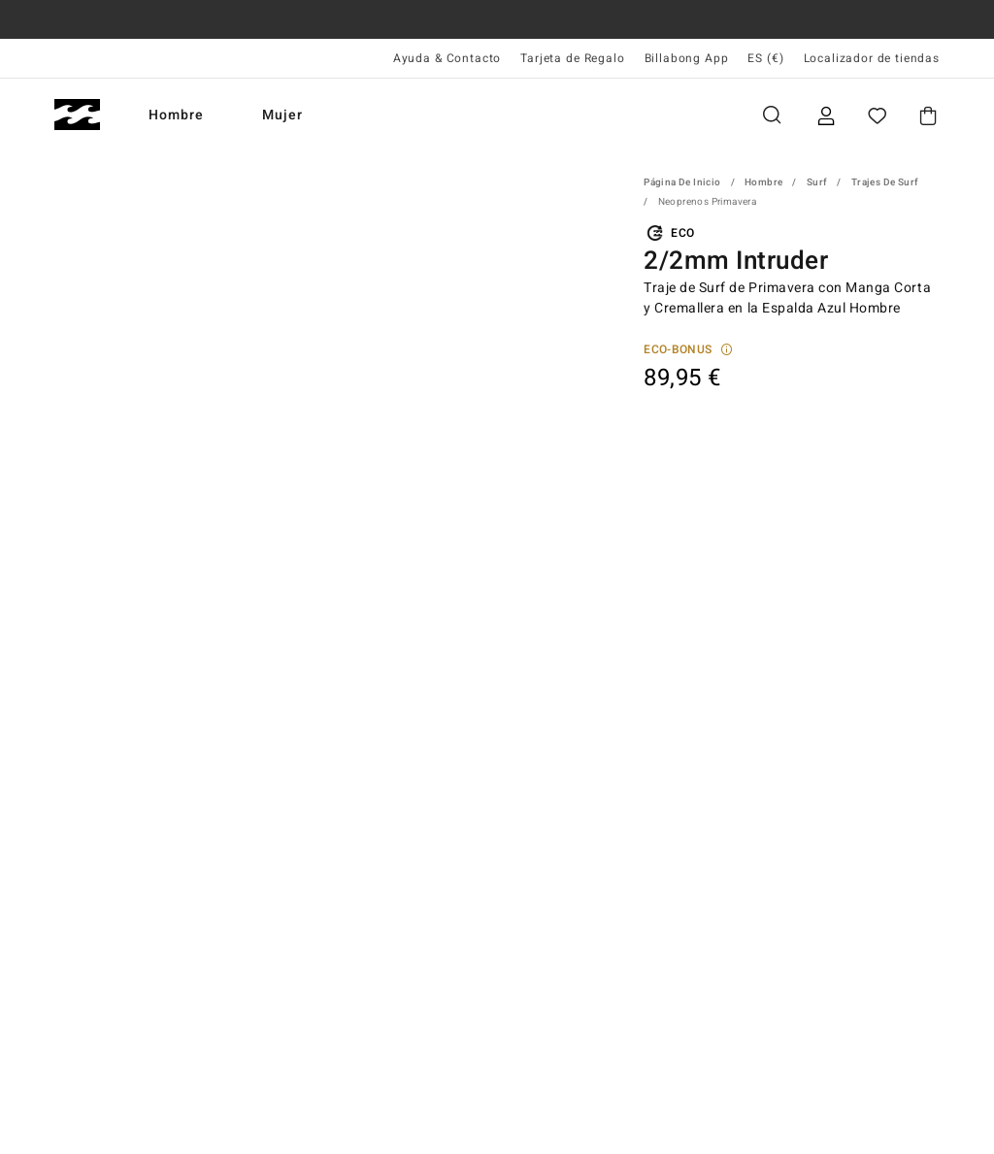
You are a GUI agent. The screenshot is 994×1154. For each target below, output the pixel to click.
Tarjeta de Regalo (572, 58)
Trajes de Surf (885, 182)
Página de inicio (682, 182)
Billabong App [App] (687, 58)
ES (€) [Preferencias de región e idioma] (765, 58)
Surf (817, 182)
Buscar (771, 115)
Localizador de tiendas (872, 58)
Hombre (176, 115)
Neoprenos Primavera (707, 202)
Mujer (282, 115)
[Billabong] (77, 115)
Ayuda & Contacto (447, 58)
